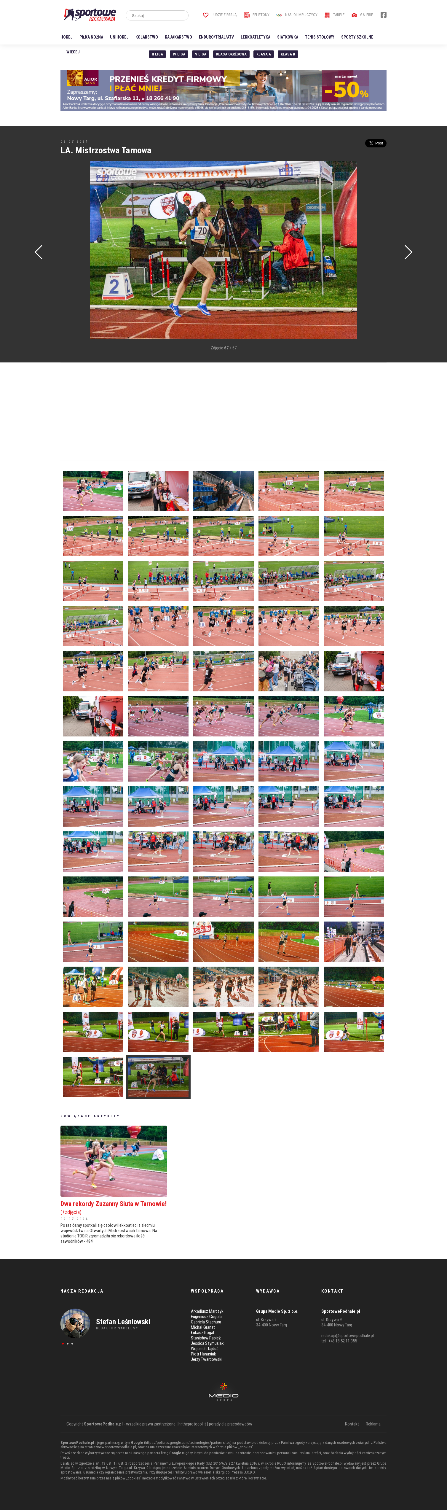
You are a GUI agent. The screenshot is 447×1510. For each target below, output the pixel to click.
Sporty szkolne (357, 37)
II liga (157, 54)
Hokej (66, 37)
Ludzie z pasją (220, 14)
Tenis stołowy (319, 37)
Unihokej (119, 37)
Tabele (334, 14)
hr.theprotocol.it (192, 1424)
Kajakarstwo (178, 37)
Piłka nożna (91, 37)
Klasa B (288, 54)
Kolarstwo (146, 37)
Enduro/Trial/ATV (216, 37)
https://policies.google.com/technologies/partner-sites (187, 1442)
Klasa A (263, 54)
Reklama (373, 1424)
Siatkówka (287, 37)
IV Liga (179, 54)
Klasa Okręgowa (231, 54)
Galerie (362, 14)
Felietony (256, 14)
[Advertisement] (69, 251)
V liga (200, 54)
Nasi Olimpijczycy (296, 14)
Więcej (73, 52)
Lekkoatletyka (255, 37)
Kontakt (352, 1424)
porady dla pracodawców (230, 1424)
